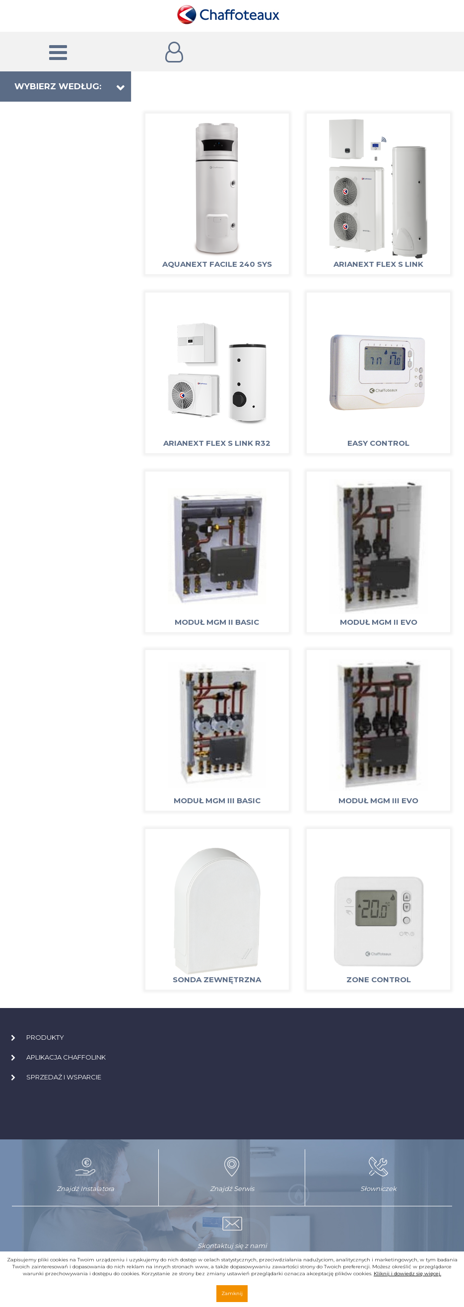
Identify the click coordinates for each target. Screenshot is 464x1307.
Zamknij (232, 1293)
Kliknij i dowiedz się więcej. (407, 1273)
